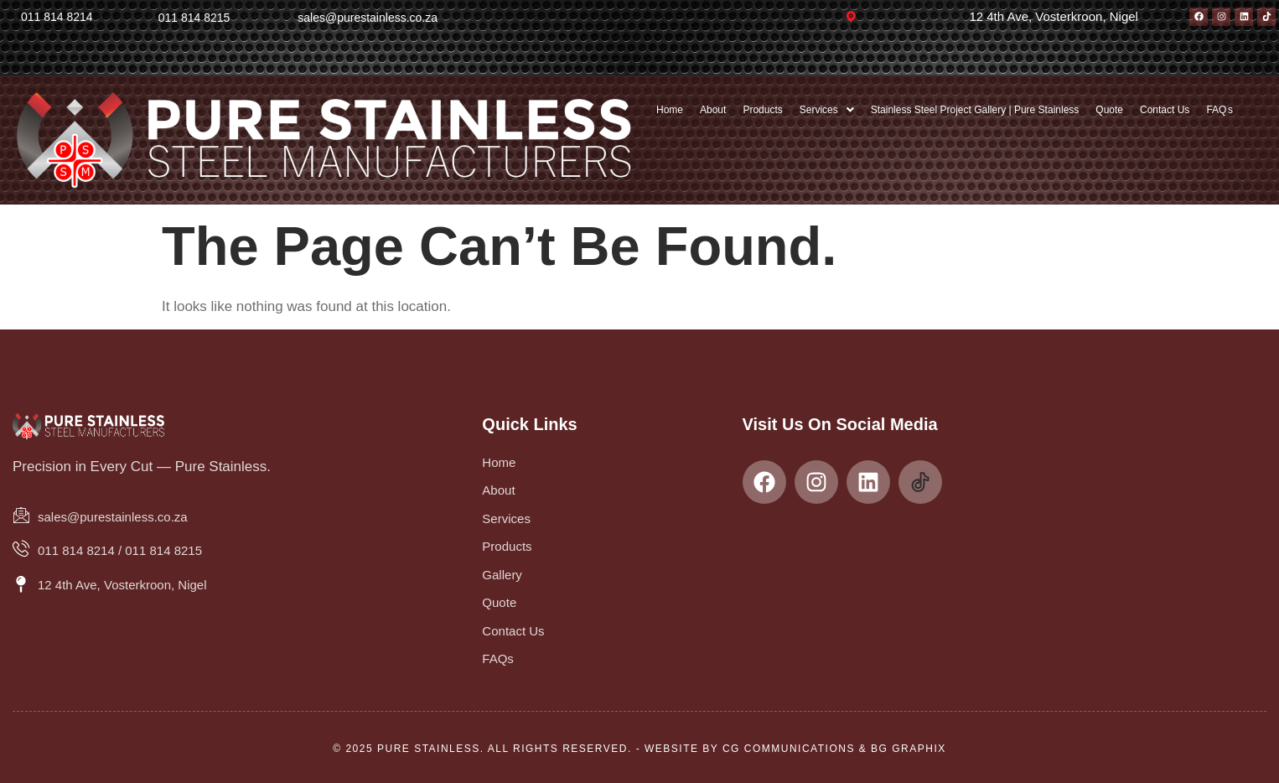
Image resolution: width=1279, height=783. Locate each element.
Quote (1109, 110)
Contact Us (1164, 110)
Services (827, 110)
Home (669, 110)
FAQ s (1219, 110)
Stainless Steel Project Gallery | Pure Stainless (975, 110)
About (713, 110)
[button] (826, 109)
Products (762, 110)
